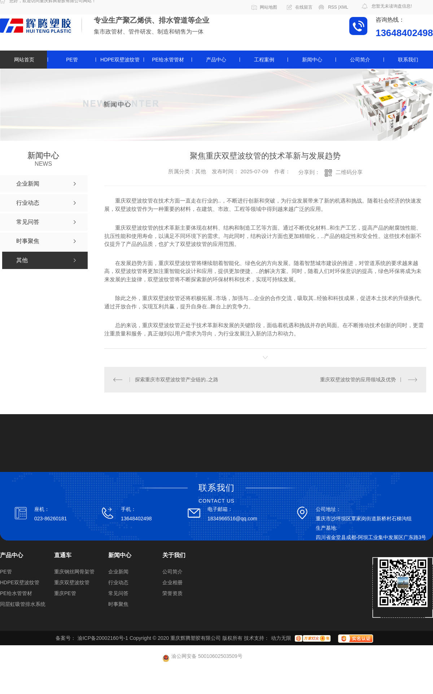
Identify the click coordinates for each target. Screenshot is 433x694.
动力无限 (281, 638)
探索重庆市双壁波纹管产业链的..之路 (177, 379)
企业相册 (172, 582)
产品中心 (216, 59)
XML (343, 7)
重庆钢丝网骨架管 (74, 571)
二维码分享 (349, 172)
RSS (333, 7)
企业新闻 (118, 571)
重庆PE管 (65, 593)
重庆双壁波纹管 (71, 582)
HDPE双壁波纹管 (120, 59)
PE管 (72, 59)
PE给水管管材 (168, 59)
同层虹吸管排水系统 (22, 604)
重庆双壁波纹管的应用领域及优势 (358, 379)
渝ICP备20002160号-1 (103, 638)
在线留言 (303, 7)
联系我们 (408, 59)
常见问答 (118, 593)
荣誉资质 (172, 593)
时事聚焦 (118, 604)
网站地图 (268, 7)
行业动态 (118, 582)
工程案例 (264, 59)
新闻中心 (312, 59)
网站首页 (24, 59)
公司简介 (360, 59)
